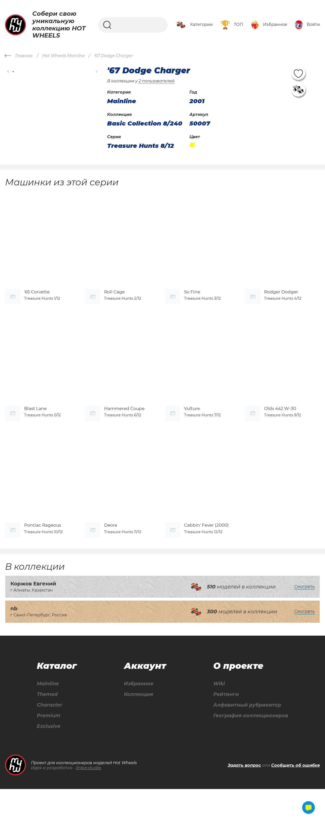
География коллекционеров (249, 750)
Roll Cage (114, 303)
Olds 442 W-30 (280, 430)
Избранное (137, 717)
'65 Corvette (37, 303)
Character (50, 739)
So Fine (192, 303)
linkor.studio (88, 802)
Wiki (216, 717)
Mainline (47, 717)
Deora (110, 558)
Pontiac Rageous (42, 558)
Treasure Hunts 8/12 (140, 145)
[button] (8, 71)
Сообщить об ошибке (295, 800)
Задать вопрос (244, 800)
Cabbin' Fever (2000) (206, 558)
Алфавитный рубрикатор (246, 739)
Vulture (192, 430)
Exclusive (48, 761)
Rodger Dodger (281, 303)
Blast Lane (35, 430)
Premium (48, 750)
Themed (47, 728)
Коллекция (137, 728)
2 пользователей (156, 81)
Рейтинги (223, 728)
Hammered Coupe (124, 430)
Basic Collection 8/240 (144, 123)
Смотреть (304, 620)
